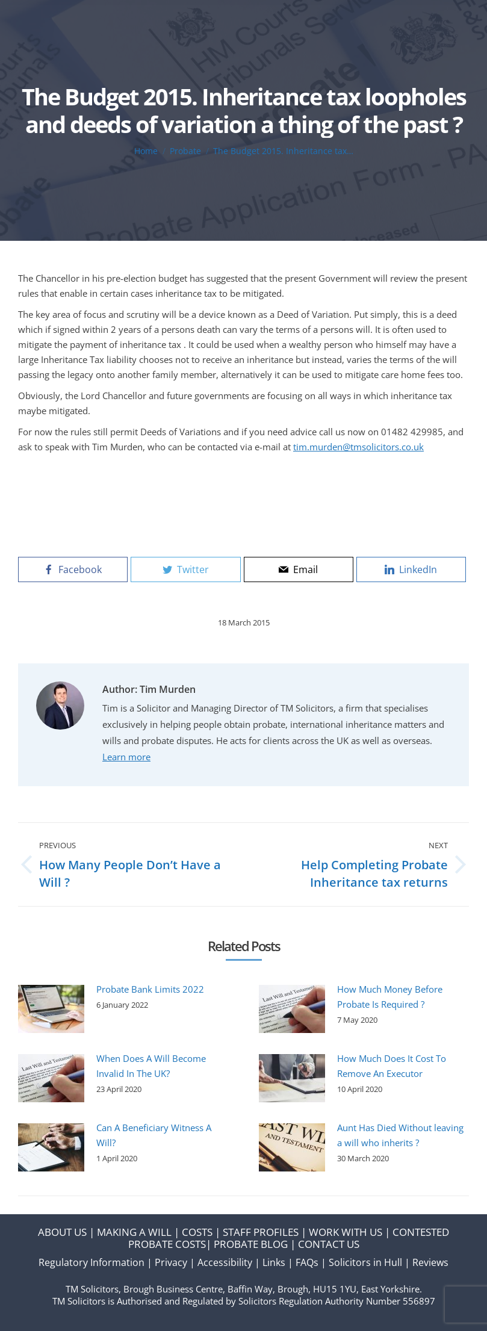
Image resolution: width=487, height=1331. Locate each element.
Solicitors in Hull (365, 1262)
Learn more (126, 757)
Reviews (430, 1262)
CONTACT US (328, 1244)
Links (273, 1262)
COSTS (197, 1232)
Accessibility (224, 1262)
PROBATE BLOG (251, 1244)
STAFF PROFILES (261, 1232)
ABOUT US (62, 1232)
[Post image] (51, 1009)
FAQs (307, 1262)
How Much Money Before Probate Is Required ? (389, 996)
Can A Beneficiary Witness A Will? (153, 1135)
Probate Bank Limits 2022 (150, 989)
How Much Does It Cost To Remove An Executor (391, 1065)
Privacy (171, 1262)
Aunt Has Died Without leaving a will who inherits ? (400, 1135)
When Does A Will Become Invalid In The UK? (151, 1065)
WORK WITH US (345, 1232)
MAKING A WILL (134, 1232)
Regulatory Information (91, 1262)
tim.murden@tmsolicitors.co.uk (358, 447)
